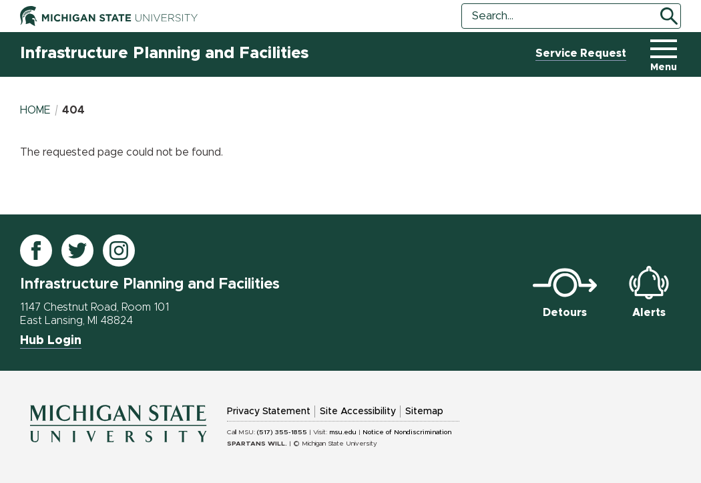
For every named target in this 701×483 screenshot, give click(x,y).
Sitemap (424, 411)
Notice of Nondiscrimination (407, 432)
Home (35, 110)
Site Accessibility (358, 411)
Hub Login (50, 341)
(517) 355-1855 (282, 432)
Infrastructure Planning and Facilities (164, 53)
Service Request (580, 53)
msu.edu (343, 432)
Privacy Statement (268, 411)
